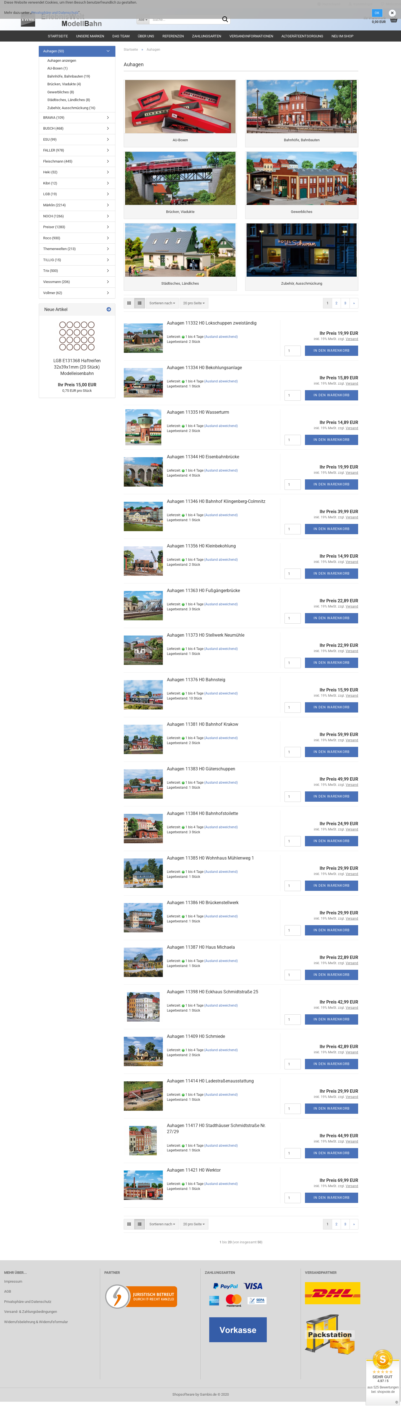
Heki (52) (50, 172)
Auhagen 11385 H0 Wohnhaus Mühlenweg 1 (210, 863)
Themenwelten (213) (59, 249)
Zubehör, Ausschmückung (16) (71, 108)
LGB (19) (50, 194)
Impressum (13, 1286)
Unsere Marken (90, 36)
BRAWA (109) (53, 117)
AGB (7, 1297)
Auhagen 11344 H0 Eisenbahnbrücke (203, 461)
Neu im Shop (342, 36)
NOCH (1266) (53, 216)
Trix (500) (50, 271)
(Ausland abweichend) (221, 342)
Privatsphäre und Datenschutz (54, 13)
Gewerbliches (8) (60, 92)
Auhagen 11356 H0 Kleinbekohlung (201, 551)
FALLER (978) (53, 150)
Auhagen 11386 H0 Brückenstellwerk (203, 907)
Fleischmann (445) (58, 161)
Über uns (146, 36)
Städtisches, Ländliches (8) (68, 100)
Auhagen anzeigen (61, 60)
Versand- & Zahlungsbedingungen (30, 1317)
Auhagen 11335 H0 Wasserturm (198, 417)
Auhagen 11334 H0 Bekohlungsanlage (204, 372)
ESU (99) (50, 139)
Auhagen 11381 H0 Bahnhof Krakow (202, 729)
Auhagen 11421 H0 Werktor (194, 1175)
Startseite (58, 36)
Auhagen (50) (53, 51)
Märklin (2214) (54, 205)
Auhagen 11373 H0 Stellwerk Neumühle (205, 640)
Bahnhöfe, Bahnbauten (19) (68, 76)
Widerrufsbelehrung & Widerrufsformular (36, 1327)
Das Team (121, 36)
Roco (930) (51, 238)
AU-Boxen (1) (57, 68)
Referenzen (173, 36)
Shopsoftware (183, 1400)
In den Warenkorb (332, 355)
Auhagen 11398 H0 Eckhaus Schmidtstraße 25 (212, 996)
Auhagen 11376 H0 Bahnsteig (196, 684)
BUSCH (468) (53, 128)
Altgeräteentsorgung (302, 36)
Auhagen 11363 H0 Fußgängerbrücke (203, 595)
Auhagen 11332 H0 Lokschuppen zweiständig (212, 328)
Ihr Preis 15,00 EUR (77, 384)
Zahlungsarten (206, 36)
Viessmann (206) (56, 282)
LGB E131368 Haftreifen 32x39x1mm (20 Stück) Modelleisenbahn (77, 367)
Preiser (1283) (54, 227)
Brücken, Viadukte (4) (64, 84)
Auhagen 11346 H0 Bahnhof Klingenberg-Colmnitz (216, 506)
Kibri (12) (50, 183)
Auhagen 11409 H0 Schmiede (196, 1041)
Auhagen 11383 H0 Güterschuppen (201, 773)
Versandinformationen (251, 36)
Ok (377, 13)
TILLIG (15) (52, 260)
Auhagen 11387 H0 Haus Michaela (201, 952)
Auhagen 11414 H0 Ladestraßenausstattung (210, 1086)
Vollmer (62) (52, 293)
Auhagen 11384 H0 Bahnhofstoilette (202, 818)
